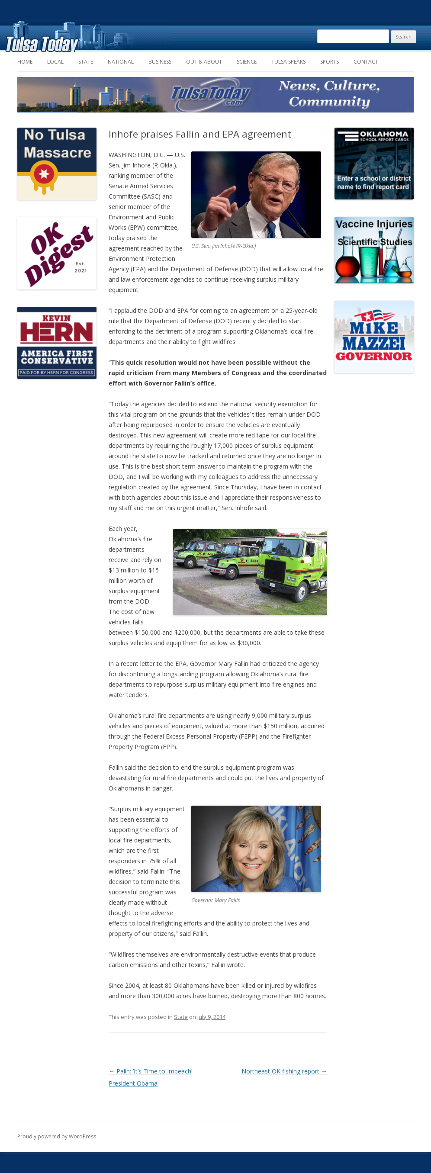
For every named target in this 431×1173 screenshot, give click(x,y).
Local (55, 61)
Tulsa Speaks (288, 61)
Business (159, 61)
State (85, 61)
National (121, 61)
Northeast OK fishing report (284, 1071)
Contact (366, 61)
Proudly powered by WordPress (56, 1136)
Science (247, 61)
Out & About (204, 61)
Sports (329, 61)
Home (24, 61)
